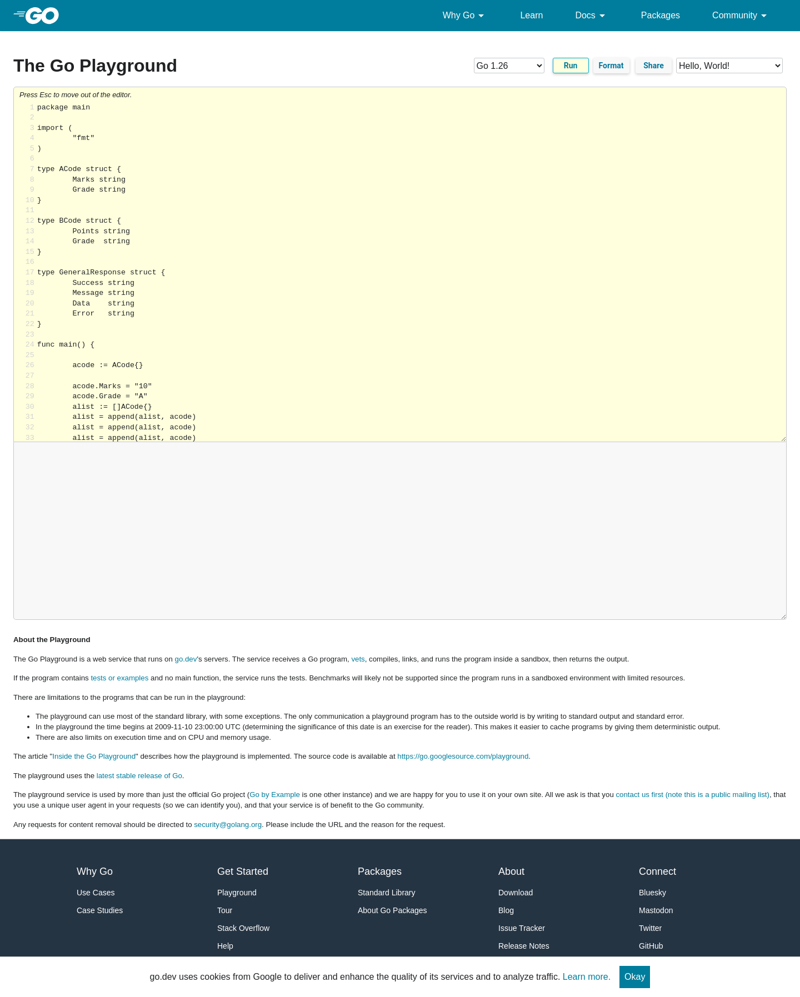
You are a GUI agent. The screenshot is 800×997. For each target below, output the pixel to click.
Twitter (650, 928)
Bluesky (652, 892)
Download (515, 892)
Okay (634, 976)
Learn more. (587, 976)
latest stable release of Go (139, 775)
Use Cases (95, 892)
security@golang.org (228, 824)
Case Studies (100, 910)
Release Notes (523, 945)
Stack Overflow (243, 928)
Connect (657, 871)
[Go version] (509, 65)
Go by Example (274, 794)
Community (741, 15)
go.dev (186, 659)
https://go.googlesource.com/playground (462, 756)
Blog (506, 910)
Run (571, 65)
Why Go (465, 15)
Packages (660, 15)
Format (611, 65)
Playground (237, 892)
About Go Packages (392, 910)
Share (653, 65)
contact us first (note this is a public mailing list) (692, 794)
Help (225, 945)
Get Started (242, 871)
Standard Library (387, 892)
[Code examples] (729, 65)
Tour (224, 910)
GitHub (651, 945)
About (511, 871)
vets (357, 659)
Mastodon (656, 910)
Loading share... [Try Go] (411, 272)
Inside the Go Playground (94, 756)
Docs (591, 15)
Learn (531, 15)
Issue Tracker (521, 928)
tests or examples (119, 678)
